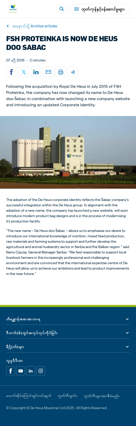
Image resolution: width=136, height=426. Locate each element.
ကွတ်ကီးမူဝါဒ (67, 396)
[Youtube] (20, 370)
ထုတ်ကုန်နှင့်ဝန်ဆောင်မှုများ (99, 8)
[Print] (60, 72)
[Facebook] (10, 370)
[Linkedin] (36, 72)
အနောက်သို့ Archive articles (32, 26)
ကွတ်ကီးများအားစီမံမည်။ (101, 396)
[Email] (48, 72)
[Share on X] (23, 72)
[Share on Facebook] (11, 72)
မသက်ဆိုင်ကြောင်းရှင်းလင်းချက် (28, 396)
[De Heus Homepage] (13, 9)
